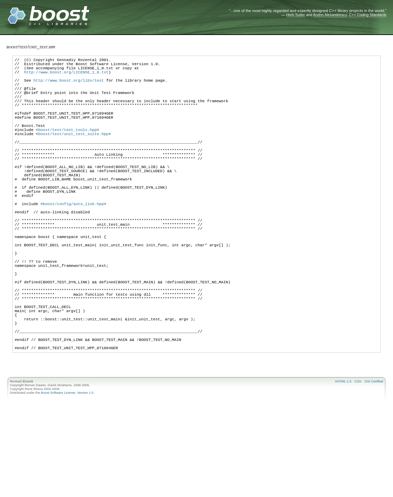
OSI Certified (374, 454)
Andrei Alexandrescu (330, 15)
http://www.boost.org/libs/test (68, 86)
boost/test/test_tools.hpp (67, 148)
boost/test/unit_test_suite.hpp (73, 153)
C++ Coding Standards (367, 15)
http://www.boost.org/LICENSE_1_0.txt (66, 76)
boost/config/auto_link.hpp (73, 240)
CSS (358, 454)
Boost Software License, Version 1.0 (67, 466)
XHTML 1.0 (343, 454)
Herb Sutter (295, 15)
